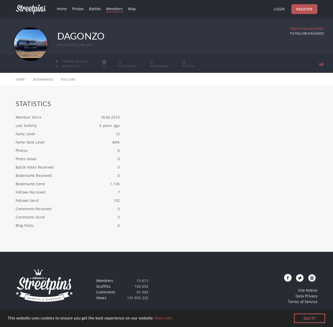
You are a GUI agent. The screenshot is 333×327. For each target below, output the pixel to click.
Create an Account (306, 29)
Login (279, 9)
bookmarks (43, 79)
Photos (78, 8)
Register (304, 9)
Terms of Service (302, 301)
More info (163, 318)
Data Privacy (306, 295)
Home (62, 8)
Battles (95, 8)
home (20, 79)
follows (68, 79)
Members (114, 8)
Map (132, 8)
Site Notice (307, 290)
